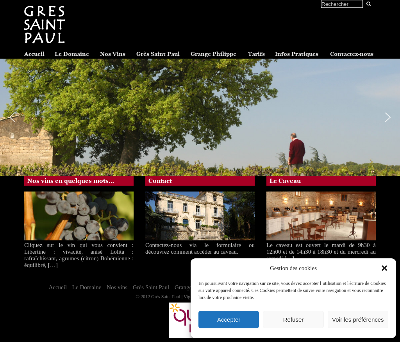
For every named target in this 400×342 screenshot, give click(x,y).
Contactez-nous (351, 54)
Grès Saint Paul (158, 54)
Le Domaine (72, 54)
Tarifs (256, 54)
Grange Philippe (213, 54)
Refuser (293, 319)
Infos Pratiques (296, 54)
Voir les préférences (358, 319)
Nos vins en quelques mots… (70, 180)
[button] (384, 268)
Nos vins (117, 287)
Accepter (228, 319)
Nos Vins (112, 54)
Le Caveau (285, 180)
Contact (160, 180)
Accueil (34, 54)
